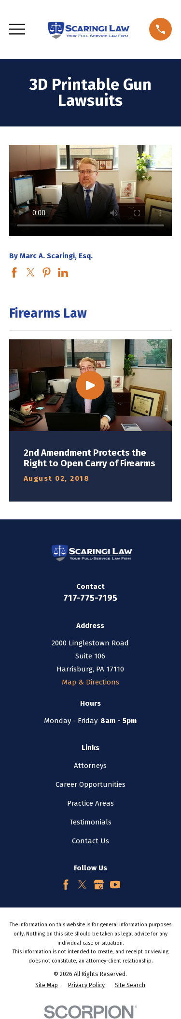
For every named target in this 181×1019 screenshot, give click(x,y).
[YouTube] (115, 884)
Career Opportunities (90, 784)
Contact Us (90, 841)
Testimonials (90, 822)
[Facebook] (66, 884)
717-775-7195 (90, 597)
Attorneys (90, 765)
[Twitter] (82, 884)
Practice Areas (90, 803)
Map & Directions (90, 682)
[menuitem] (46, 985)
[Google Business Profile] (99, 884)
